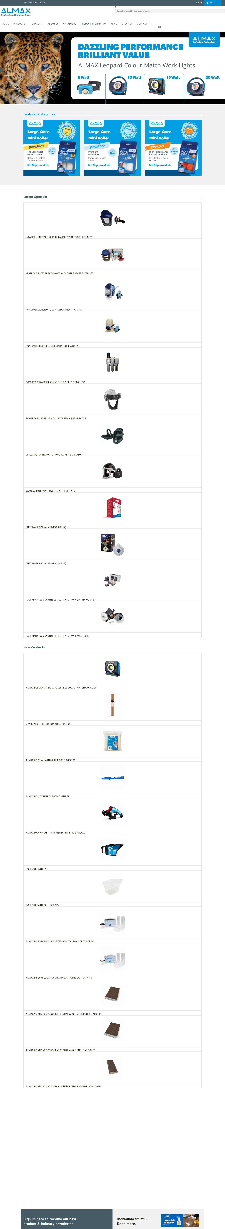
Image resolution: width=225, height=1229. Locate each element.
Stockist (127, 24)
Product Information (93, 24)
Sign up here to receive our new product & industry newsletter (49, 1221)
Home (5, 24)
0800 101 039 (39, 3)
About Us (53, 24)
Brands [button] (37, 24)
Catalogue (69, 24)
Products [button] (20, 24)
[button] (17, 68)
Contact (142, 24)
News (114, 24)
